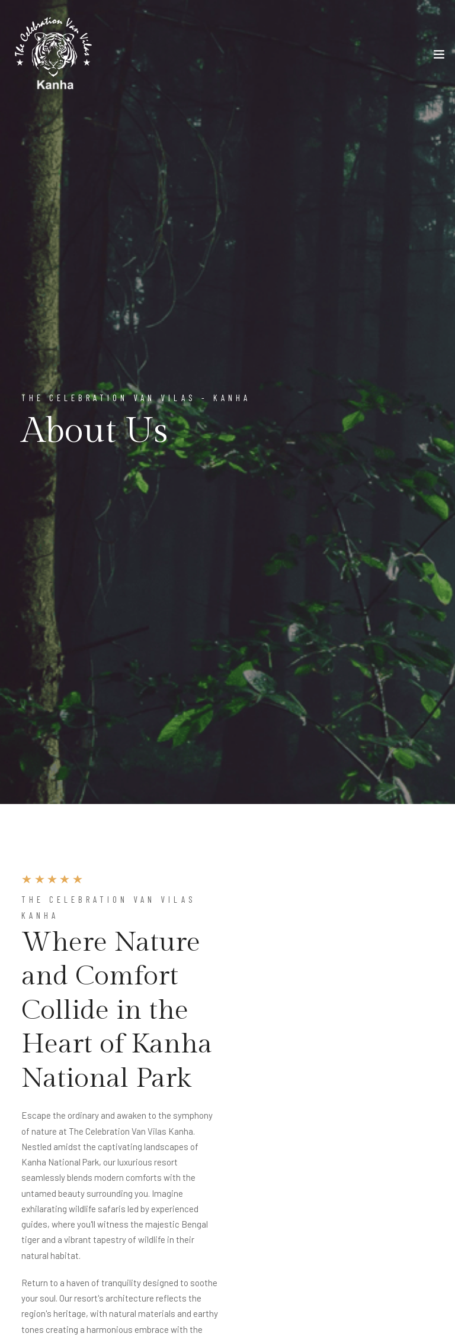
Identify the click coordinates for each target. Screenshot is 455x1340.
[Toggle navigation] (439, 57)
